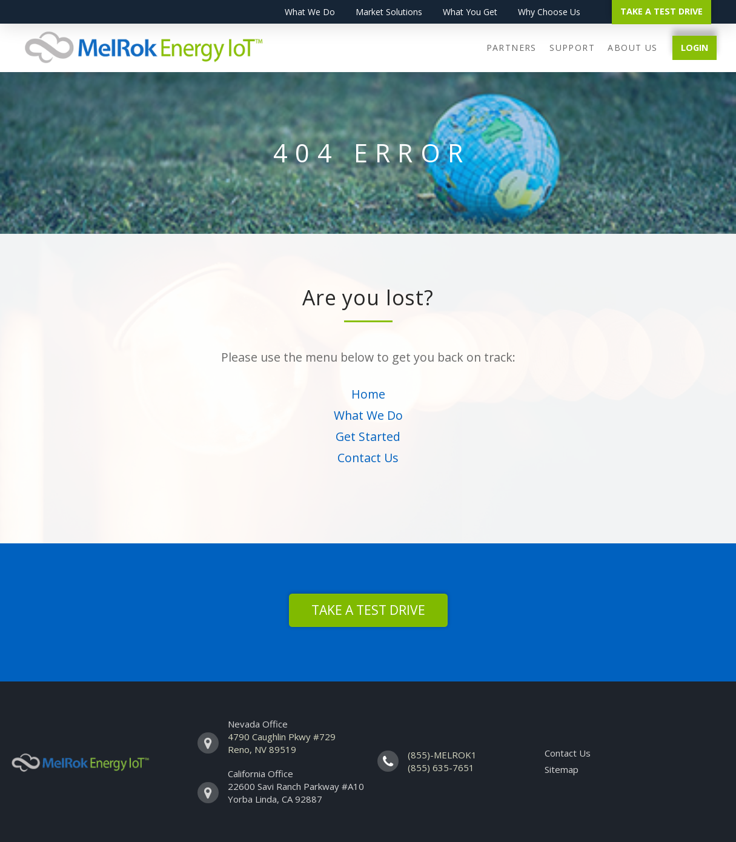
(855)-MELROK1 (442, 755)
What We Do (368, 415)
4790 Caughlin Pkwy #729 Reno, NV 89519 (282, 743)
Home (368, 394)
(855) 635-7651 (441, 767)
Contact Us (368, 457)
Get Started (368, 436)
